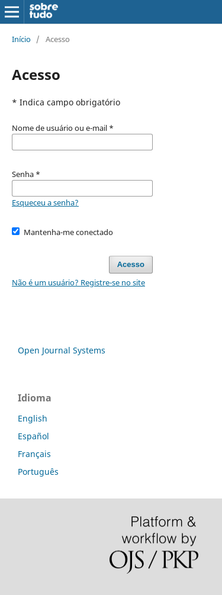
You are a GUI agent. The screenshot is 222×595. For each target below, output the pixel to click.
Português (38, 471)
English (32, 418)
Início (21, 39)
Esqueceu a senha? (45, 202)
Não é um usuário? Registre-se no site (78, 282)
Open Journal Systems (61, 350)
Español (33, 436)
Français (34, 453)
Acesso (130, 264)
